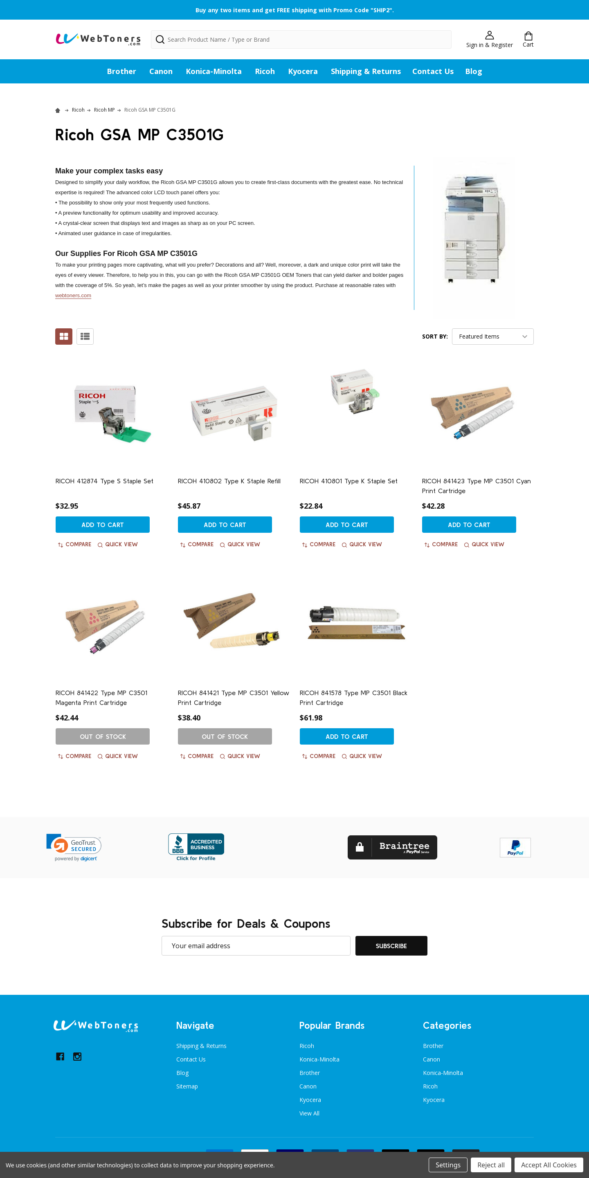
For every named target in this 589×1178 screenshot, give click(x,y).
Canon (161, 71)
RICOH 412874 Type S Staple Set (104, 481)
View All (309, 1113)
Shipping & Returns (366, 71)
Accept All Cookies (549, 1164)
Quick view (118, 544)
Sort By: (435, 336)
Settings (448, 1164)
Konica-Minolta (214, 71)
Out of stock (103, 736)
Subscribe (391, 945)
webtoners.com (73, 295)
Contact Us (433, 71)
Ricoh (265, 71)
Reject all (491, 1164)
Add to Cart (102, 524)
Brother (121, 71)
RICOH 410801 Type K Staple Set (349, 481)
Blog (473, 71)
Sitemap (187, 1086)
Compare (74, 544)
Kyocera (303, 71)
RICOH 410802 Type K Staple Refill (229, 481)
